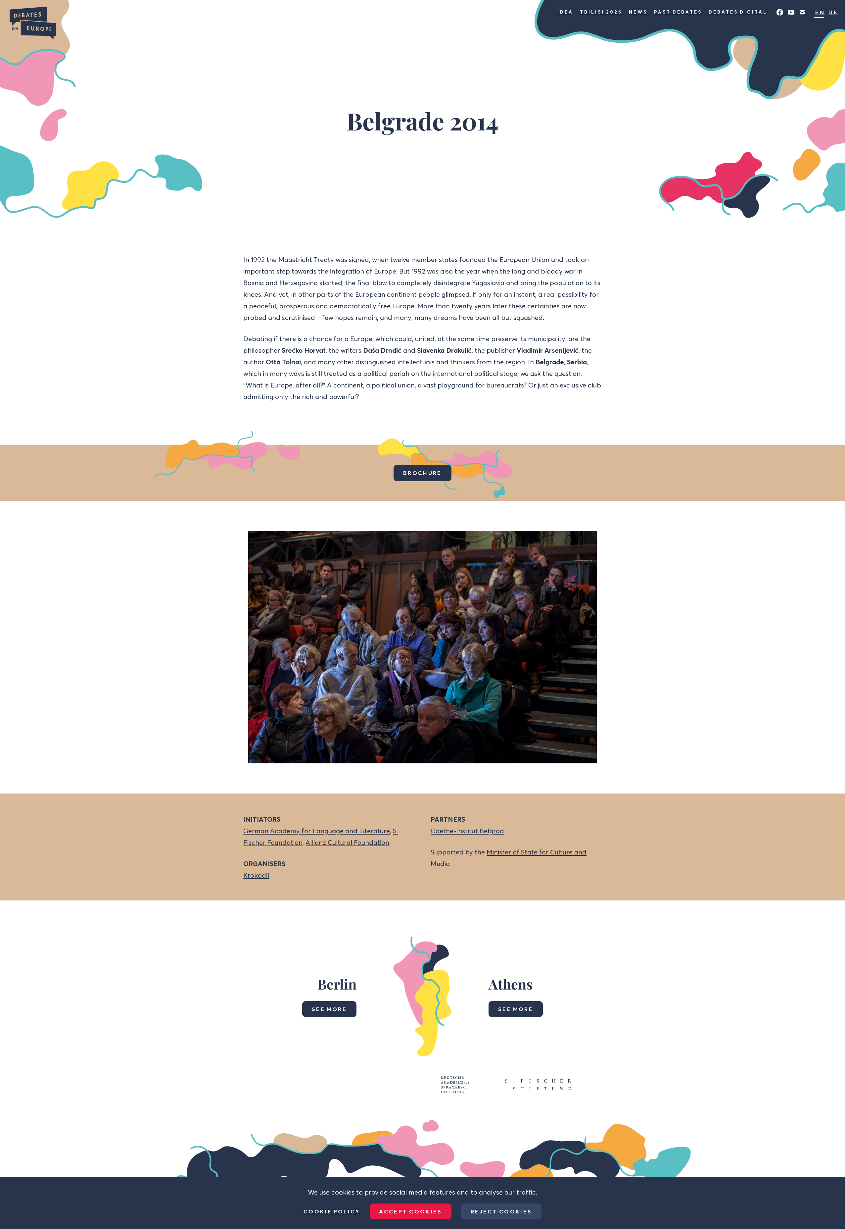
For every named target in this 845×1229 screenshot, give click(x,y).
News (638, 12)
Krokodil (256, 875)
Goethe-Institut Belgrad (467, 831)
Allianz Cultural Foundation (347, 842)
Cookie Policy (332, 1211)
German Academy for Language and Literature (316, 831)
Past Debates (678, 12)
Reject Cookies (501, 1211)
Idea (565, 12)
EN (820, 12)
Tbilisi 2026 (601, 12)
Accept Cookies (410, 1211)
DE (833, 12)
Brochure (422, 473)
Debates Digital (738, 12)
